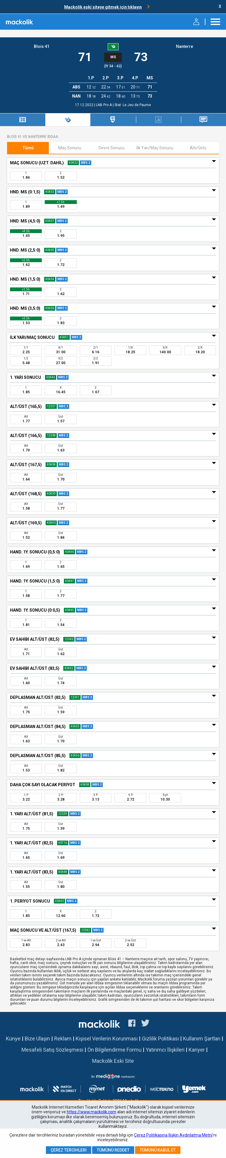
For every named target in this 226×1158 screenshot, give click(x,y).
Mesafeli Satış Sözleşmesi (52, 1050)
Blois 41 (41, 46)
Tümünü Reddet (113, 1150)
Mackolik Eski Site (113, 1061)
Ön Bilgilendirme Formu (114, 1050)
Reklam (63, 1038)
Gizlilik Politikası (160, 1038)
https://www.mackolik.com (91, 1112)
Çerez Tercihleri (69, 1150)
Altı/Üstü (198, 147)
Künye (13, 1038)
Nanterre (184, 46)
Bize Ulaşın (37, 1038)
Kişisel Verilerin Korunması (107, 1038)
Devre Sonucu (111, 147)
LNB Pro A (104, 105)
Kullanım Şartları (201, 1038)
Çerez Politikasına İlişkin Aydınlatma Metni (173, 1135)
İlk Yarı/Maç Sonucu (154, 147)
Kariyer (197, 1050)
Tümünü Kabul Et (158, 1150)
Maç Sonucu (69, 147)
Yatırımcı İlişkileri (165, 1050)
